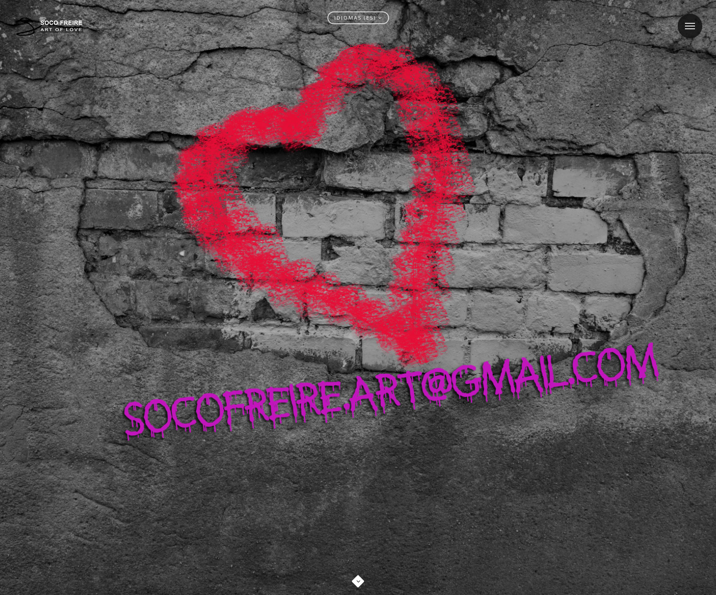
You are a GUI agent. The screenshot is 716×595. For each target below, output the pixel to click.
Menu (686, 20)
